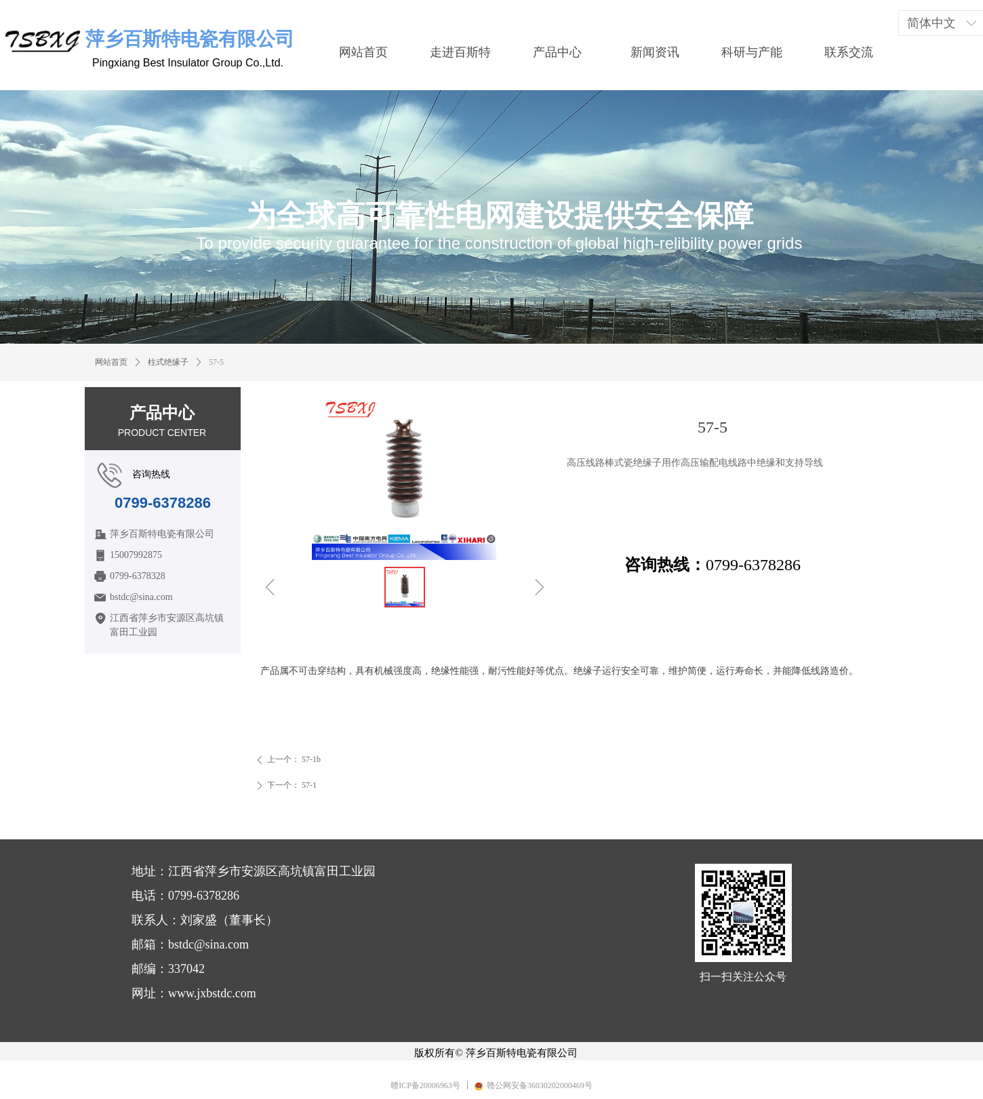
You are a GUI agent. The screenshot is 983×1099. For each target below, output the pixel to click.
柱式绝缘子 (168, 362)
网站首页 (111, 362)
